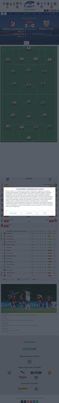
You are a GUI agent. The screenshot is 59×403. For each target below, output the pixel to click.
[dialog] (29, 201)
